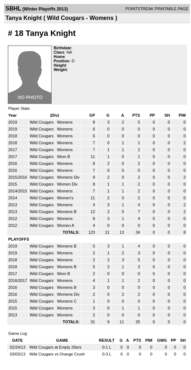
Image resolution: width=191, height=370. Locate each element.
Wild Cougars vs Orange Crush (57, 354)
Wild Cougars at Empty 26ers (55, 347)
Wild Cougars (42, 122)
